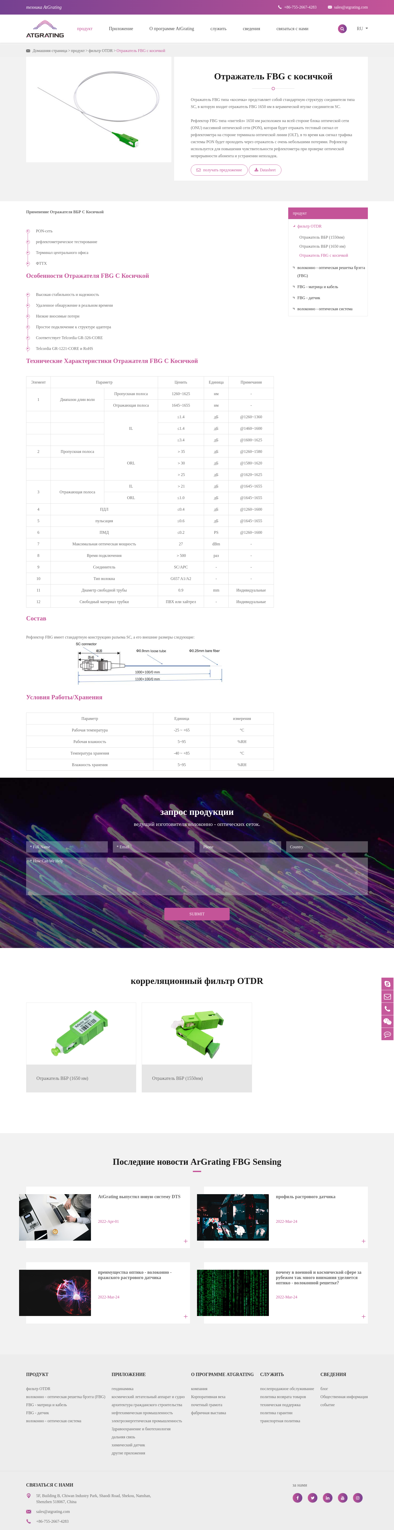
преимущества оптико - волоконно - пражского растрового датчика (129, 1257)
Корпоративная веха (208, 1376)
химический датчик (128, 1424)
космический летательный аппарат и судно (148, 1376)
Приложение (121, 28)
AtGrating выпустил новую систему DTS (133, 1183)
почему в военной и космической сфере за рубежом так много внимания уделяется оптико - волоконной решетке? (313, 1258)
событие (327, 1384)
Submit (197, 914)
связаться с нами (292, 28)
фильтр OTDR (100, 50)
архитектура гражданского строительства (147, 1384)
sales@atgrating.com (348, 7)
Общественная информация (344, 1376)
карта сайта (277, 1522)
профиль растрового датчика (300, 1183)
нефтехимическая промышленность (142, 1392)
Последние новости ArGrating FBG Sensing (197, 1148)
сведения (251, 28)
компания (199, 1368)
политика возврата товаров (283, 1376)
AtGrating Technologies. (77, 1522)
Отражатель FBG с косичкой (141, 50)
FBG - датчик (309, 298)
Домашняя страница (50, 50)
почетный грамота (206, 1384)
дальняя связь (123, 1416)
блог (324, 1368)
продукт (85, 28)
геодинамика (122, 1368)
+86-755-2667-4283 (297, 7)
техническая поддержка (280, 1384)
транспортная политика (280, 1400)
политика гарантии (276, 1392)
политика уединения (314, 1522)
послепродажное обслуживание (287, 1368)
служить (219, 28)
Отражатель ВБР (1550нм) (322, 237)
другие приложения (128, 1432)
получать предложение (219, 170)
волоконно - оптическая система (325, 309)
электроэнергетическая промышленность (147, 1400)
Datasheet (265, 170)
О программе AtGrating (172, 28)
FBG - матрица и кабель (318, 287)
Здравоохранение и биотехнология (141, 1408)
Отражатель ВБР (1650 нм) (323, 246)
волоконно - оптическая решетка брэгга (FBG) (331, 272)
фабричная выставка (208, 1392)
